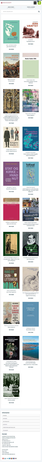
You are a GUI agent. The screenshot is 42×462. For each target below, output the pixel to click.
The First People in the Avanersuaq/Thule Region (31, 362)
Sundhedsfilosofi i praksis (11, 361)
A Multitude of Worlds (30, 328)
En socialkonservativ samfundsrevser (30, 257)
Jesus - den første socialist (11, 45)
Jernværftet (30, 39)
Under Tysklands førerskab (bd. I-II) (11, 398)
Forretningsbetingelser (9, 427)
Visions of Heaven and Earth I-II (11, 114)
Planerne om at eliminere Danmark (11, 325)
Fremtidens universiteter (31, 152)
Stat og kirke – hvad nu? (11, 187)
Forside (5, 415)
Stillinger (5, 430)
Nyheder (5, 418)
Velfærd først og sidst (30, 187)
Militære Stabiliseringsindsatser (31, 222)
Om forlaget (6, 421)
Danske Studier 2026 (31, 79)
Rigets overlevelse (11, 79)
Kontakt (5, 424)
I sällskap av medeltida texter (11, 222)
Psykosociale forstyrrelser (31, 113)
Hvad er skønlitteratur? (11, 290)
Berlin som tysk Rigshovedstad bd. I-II (11, 257)
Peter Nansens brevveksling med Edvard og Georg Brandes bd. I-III (31, 293)
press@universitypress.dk (8, 442)
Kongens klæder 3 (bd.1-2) (11, 149)
